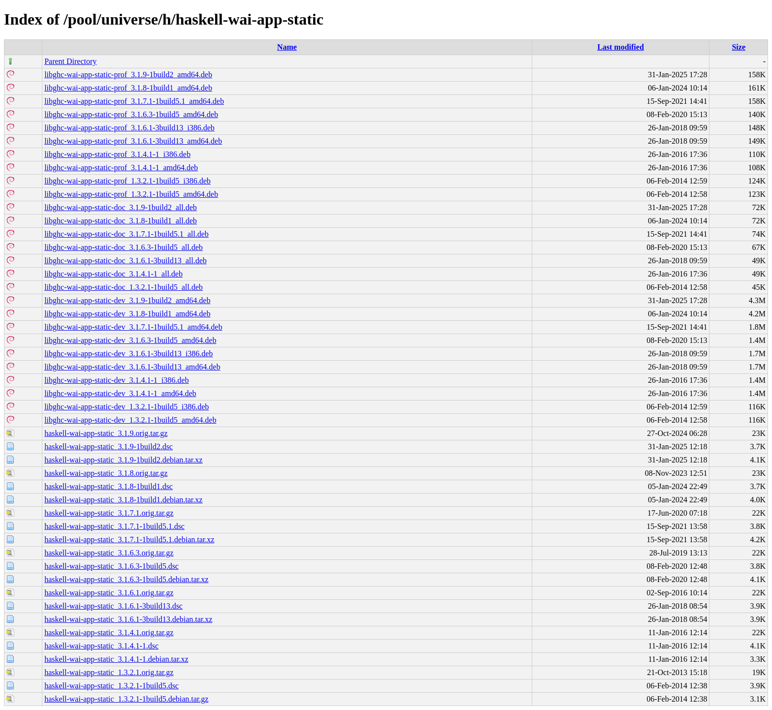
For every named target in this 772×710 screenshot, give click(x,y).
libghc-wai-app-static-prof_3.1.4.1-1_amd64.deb (121, 167)
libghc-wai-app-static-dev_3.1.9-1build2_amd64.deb (127, 300)
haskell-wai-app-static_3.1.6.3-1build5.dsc (111, 566)
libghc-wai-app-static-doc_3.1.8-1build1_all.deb (120, 220)
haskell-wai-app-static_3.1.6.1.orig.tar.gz (108, 592)
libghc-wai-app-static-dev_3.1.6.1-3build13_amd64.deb (132, 367)
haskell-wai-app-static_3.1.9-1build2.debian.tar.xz (123, 460)
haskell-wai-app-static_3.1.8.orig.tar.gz (105, 473)
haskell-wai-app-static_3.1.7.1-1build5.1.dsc (114, 526)
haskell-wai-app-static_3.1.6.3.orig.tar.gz (108, 553)
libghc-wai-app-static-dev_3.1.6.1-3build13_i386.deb (128, 353)
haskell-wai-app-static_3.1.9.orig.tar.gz (105, 433)
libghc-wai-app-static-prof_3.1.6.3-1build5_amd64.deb (131, 114)
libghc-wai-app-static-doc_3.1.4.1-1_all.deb (113, 274)
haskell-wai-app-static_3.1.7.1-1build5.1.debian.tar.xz (129, 539)
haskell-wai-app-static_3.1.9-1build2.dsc (108, 446)
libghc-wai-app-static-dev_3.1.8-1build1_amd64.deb (127, 313)
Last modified (620, 47)
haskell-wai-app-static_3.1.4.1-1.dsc (101, 646)
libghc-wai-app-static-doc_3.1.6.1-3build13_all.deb (125, 260)
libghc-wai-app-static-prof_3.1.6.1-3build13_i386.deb (129, 127)
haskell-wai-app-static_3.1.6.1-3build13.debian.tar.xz (128, 619)
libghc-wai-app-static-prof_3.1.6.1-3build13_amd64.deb (133, 141)
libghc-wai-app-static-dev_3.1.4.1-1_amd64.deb (120, 393)
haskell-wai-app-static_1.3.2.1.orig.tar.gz (108, 672)
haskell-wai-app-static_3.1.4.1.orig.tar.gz (108, 632)
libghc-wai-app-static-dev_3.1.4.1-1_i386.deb (116, 380)
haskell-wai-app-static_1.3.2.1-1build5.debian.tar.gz (126, 699)
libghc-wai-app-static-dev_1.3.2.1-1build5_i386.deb (126, 406)
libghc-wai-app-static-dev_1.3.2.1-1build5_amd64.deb (130, 420)
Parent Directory (70, 61)
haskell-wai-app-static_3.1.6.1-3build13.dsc (113, 606)
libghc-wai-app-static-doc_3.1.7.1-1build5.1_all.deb (126, 234)
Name (287, 47)
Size (738, 47)
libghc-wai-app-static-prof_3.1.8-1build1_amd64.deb (128, 88)
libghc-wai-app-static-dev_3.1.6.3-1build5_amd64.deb (130, 340)
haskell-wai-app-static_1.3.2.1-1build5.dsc (111, 685)
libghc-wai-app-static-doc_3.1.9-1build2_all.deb (120, 207)
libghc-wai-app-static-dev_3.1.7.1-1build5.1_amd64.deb (133, 327)
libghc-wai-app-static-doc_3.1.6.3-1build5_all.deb (123, 247)
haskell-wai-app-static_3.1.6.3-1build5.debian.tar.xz (126, 579)
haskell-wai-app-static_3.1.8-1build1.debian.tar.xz (123, 499)
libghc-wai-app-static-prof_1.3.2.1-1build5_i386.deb (127, 181)
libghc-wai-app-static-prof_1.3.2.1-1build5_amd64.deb (131, 194)
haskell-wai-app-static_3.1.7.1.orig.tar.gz (108, 513)
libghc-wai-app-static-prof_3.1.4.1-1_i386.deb (117, 154)
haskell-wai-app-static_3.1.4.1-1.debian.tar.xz (116, 659)
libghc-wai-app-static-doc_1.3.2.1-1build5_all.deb (123, 287)
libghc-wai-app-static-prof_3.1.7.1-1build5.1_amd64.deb (134, 101)
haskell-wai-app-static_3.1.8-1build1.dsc (108, 486)
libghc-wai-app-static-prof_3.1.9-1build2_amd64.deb (128, 74)
